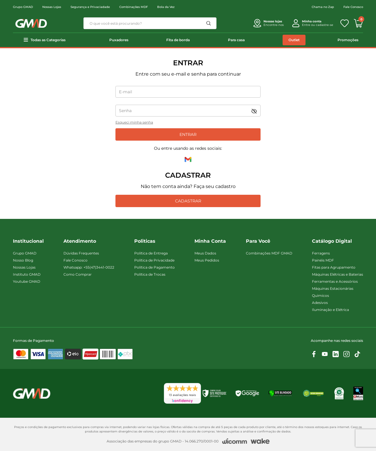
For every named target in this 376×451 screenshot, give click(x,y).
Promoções (348, 40)
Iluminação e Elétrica (330, 309)
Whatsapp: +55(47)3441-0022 (88, 267)
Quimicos (320, 295)
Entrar (188, 134)
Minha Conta (210, 241)
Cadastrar (188, 201)
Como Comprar (77, 274)
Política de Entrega (151, 253)
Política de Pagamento (154, 267)
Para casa (236, 40)
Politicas (144, 241)
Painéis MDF (323, 260)
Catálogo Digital (332, 241)
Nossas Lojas (51, 7)
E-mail (125, 91)
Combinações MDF (133, 7)
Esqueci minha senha (134, 122)
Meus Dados (205, 253)
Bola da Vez (165, 7)
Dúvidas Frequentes (81, 253)
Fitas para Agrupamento (333, 267)
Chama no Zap (323, 7)
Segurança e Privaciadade (90, 7)
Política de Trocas (149, 274)
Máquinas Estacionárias (332, 288)
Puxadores (118, 40)
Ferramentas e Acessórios (335, 281)
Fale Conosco (353, 7)
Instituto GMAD (27, 274)
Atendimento (79, 241)
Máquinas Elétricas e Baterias (337, 274)
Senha (125, 110)
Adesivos (320, 302)
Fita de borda (178, 40)
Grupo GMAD (23, 7)
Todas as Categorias (48, 40)
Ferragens (321, 253)
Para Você (258, 241)
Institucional (28, 241)
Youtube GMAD (26, 281)
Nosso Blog (23, 260)
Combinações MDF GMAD (269, 253)
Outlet (294, 40)
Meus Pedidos (206, 260)
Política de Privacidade (154, 260)
